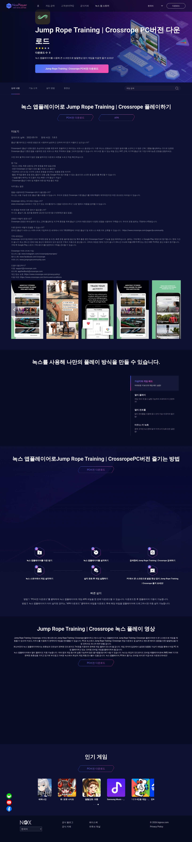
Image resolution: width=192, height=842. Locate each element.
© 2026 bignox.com (159, 822)
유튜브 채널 (94, 826)
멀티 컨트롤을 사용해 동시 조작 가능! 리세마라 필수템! (154, 415)
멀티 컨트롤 (140, 410)
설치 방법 (50, 88)
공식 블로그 (67, 822)
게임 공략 (50, 6)
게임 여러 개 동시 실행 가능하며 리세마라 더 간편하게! (154, 400)
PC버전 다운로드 (75, 117)
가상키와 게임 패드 (144, 381)
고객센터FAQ (67, 6)
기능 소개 (33, 88)
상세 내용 (15, 88)
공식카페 (84, 6)
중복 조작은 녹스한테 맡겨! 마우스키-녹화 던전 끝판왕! (154, 430)
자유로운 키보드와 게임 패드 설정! (148, 385)
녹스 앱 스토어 (102, 6)
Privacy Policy (156, 826)
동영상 (67, 88)
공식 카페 (66, 826)
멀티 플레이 (140, 395)
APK (116, 117)
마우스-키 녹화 (142, 425)
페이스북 (93, 822)
